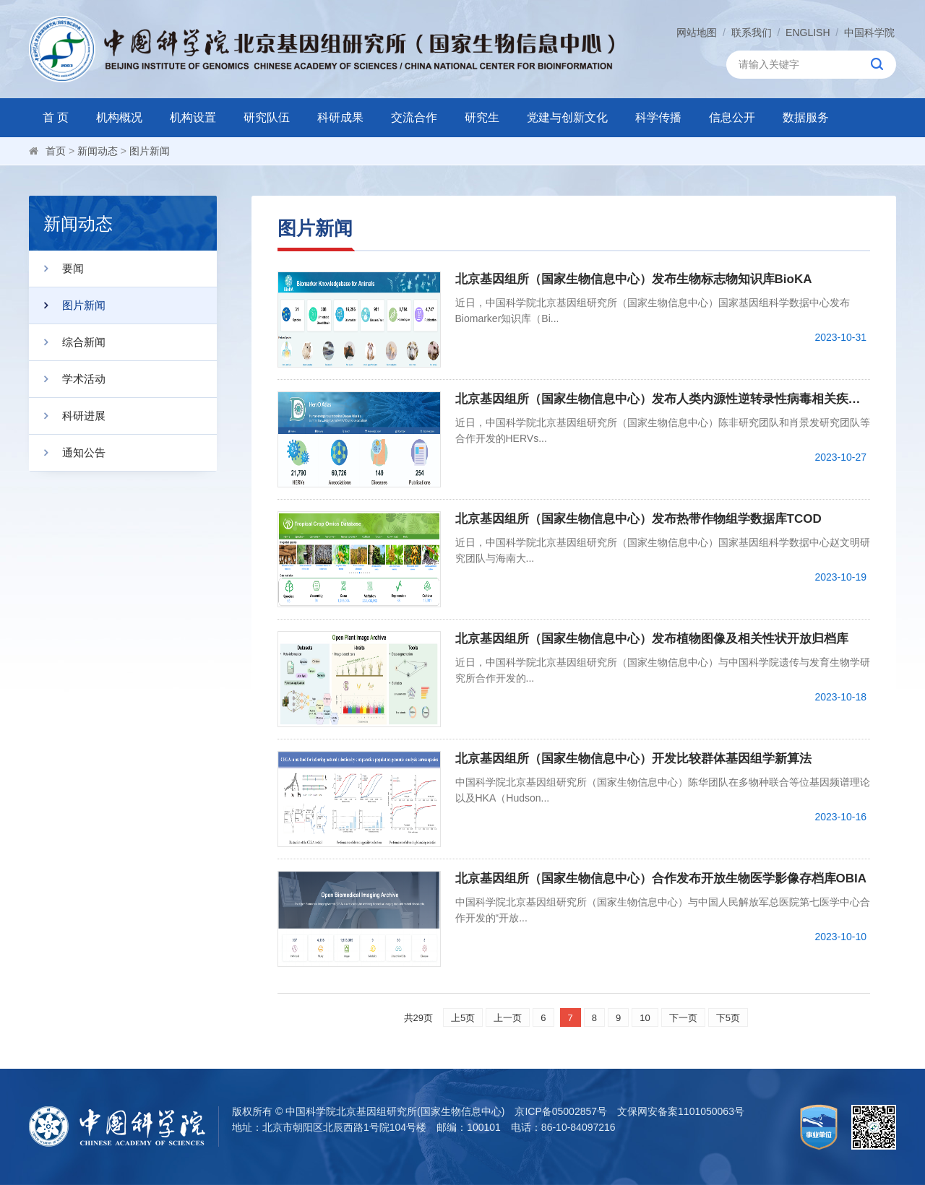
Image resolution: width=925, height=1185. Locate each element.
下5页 (728, 1017)
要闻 (56, 269)
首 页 (56, 117)
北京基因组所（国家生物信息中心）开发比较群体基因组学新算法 (633, 758)
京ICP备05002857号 (561, 1111)
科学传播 (658, 117)
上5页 (463, 1017)
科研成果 (340, 117)
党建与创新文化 (567, 117)
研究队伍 (267, 117)
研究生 (482, 117)
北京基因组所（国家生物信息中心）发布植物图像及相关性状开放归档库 (651, 639)
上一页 (508, 1017)
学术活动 (67, 379)
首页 (56, 151)
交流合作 (414, 117)
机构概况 (119, 117)
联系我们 (751, 32)
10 (645, 1017)
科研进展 (67, 416)
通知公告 (67, 453)
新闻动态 (97, 151)
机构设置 (193, 117)
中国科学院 (869, 32)
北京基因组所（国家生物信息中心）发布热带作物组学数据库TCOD (638, 519)
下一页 (683, 1017)
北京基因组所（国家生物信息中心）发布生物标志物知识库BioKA (633, 279)
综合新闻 (67, 342)
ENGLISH (808, 32)
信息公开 (732, 117)
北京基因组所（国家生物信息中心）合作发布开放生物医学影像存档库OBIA (661, 878)
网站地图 (696, 32)
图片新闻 (149, 151)
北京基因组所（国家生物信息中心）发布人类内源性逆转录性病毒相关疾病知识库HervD (663, 399)
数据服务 (806, 117)
